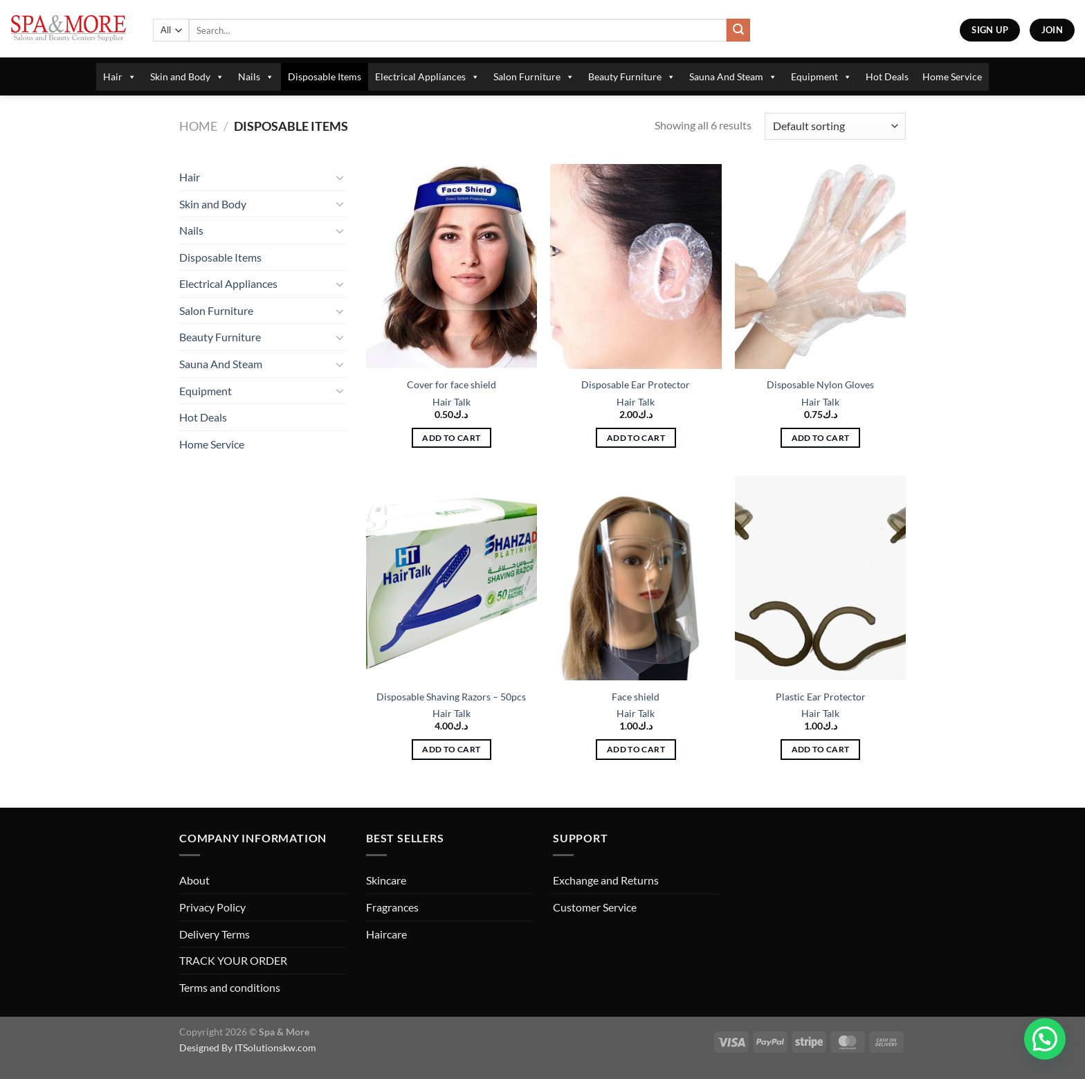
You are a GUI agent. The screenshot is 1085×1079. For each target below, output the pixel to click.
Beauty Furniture (631, 77)
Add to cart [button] (451, 437)
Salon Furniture (533, 77)
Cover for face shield (451, 384)
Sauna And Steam (733, 77)
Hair (119, 77)
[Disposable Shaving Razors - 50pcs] (451, 577)
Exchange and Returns (606, 880)
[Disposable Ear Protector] (635, 266)
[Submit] (738, 30)
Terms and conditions (229, 987)
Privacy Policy (212, 907)
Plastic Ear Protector (821, 696)
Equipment (821, 77)
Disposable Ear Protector (635, 384)
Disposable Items (324, 76)
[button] (1045, 1039)
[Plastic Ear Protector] (820, 577)
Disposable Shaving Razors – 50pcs (451, 696)
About (194, 880)
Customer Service (595, 907)
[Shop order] (835, 126)
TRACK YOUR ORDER (233, 960)
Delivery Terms (214, 934)
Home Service (952, 76)
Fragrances (392, 907)
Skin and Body (187, 77)
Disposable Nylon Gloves (820, 384)
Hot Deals (887, 76)
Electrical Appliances (427, 77)
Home (198, 126)
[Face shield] (635, 577)
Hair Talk (451, 402)
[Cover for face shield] (451, 266)
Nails (256, 77)
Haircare (386, 934)
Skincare (386, 880)
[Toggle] (339, 177)
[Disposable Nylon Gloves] (820, 266)
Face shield (635, 696)
